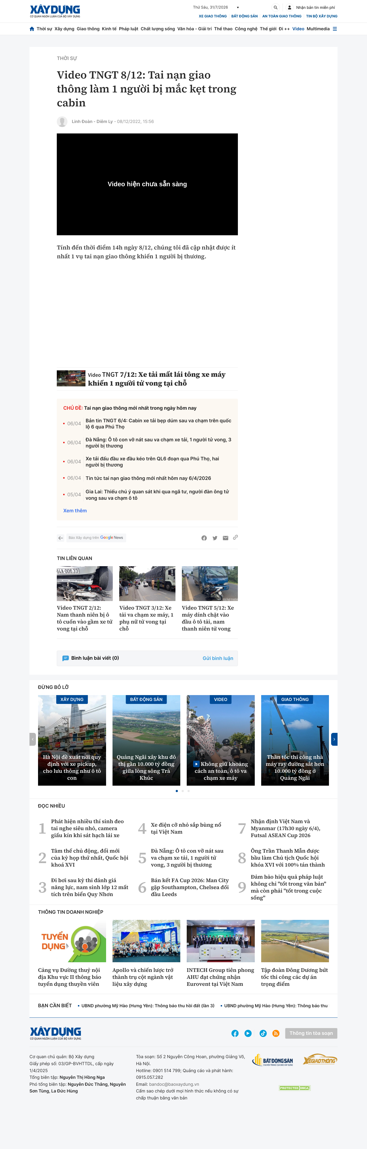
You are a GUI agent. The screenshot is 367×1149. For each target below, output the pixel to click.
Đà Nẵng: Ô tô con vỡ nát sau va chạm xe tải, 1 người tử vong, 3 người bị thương (158, 443)
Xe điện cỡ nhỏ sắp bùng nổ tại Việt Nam (186, 828)
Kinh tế (109, 28)
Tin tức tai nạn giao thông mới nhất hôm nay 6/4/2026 (148, 478)
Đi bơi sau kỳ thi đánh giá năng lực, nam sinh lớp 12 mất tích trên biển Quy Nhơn (89, 887)
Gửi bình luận (218, 658)
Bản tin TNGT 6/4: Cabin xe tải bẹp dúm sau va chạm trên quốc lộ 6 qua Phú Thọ (158, 424)
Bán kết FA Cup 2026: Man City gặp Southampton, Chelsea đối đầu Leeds (190, 887)
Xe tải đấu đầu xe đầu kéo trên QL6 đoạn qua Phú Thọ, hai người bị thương (152, 462)
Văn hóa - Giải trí (194, 28)
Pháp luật (128, 28)
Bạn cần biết (55, 1006)
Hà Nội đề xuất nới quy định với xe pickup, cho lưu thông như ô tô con (72, 767)
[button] (177, 791)
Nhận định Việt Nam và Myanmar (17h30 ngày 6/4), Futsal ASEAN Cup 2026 (285, 828)
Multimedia (318, 28)
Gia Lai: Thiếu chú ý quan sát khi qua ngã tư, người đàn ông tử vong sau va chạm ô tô (157, 495)
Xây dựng (64, 28)
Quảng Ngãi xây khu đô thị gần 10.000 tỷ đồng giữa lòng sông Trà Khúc (146, 767)
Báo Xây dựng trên (96, 538)
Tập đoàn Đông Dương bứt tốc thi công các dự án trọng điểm (294, 977)
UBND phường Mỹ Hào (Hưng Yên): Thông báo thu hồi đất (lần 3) (148, 1005)
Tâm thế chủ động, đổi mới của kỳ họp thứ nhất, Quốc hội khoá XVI (89, 857)
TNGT (110, 374)
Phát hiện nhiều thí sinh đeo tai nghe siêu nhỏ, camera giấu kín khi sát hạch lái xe (87, 828)
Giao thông (88, 28)
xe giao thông (213, 16)
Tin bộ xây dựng (322, 16)
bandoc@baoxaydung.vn (174, 1084)
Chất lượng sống (158, 28)
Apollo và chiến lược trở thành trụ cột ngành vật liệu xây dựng (143, 977)
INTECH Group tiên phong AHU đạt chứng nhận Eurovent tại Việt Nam (220, 977)
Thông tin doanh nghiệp (70, 912)
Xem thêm (75, 511)
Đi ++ (284, 28)
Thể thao (223, 28)
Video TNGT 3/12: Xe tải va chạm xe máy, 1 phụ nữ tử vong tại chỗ (146, 618)
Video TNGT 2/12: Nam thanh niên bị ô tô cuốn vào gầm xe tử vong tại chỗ (84, 618)
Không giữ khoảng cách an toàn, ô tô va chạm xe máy (221, 770)
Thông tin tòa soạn (311, 1033)
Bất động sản (244, 16)
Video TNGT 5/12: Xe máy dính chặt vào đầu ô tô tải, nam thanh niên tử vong (208, 618)
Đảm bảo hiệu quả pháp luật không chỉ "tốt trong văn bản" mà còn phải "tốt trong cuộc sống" (288, 887)
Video (298, 28)
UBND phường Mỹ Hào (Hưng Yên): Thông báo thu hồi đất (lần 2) (290, 1005)
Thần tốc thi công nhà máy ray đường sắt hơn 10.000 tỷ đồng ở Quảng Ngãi (295, 767)
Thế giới (268, 28)
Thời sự (44, 28)
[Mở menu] (335, 29)
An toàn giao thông (281, 16)
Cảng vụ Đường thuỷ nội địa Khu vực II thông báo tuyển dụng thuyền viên (69, 977)
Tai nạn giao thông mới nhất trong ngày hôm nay (140, 408)
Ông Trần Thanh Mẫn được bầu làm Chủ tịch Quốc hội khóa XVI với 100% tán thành (288, 857)
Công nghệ (246, 28)
